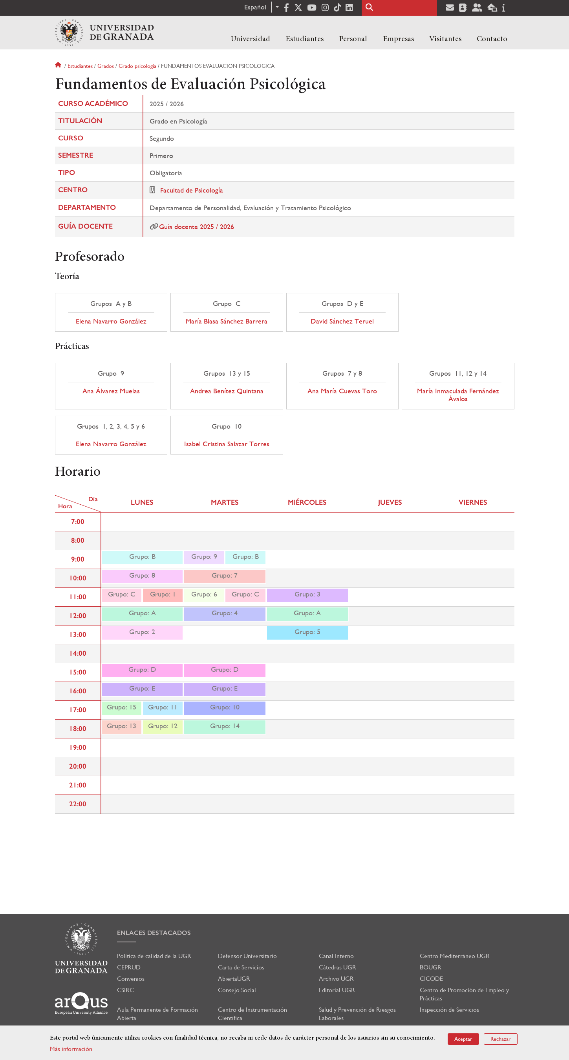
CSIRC (125, 990)
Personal (353, 39)
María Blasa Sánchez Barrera (226, 321)
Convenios (131, 978)
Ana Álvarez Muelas (111, 391)
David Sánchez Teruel (342, 321)
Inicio (59, 66)
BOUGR (430, 967)
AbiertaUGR (234, 978)
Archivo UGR (336, 978)
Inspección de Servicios (449, 1009)
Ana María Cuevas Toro (342, 391)
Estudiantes (304, 39)
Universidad (250, 39)
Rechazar (500, 1039)
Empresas (398, 39)
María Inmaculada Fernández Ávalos (458, 395)
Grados (105, 66)
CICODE (431, 978)
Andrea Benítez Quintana (226, 391)
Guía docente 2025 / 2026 (196, 226)
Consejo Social (237, 990)
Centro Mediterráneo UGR (455, 956)
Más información (71, 1049)
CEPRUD (129, 967)
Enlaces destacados (154, 932)
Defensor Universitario (247, 956)
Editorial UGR (337, 990)
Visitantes (445, 39)
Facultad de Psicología (191, 190)
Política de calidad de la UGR (154, 956)
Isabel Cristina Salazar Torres (226, 444)
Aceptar (463, 1039)
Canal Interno (336, 956)
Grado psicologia (137, 66)
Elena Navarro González (111, 321)
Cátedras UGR (337, 967)
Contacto (492, 39)
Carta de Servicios (241, 967)
